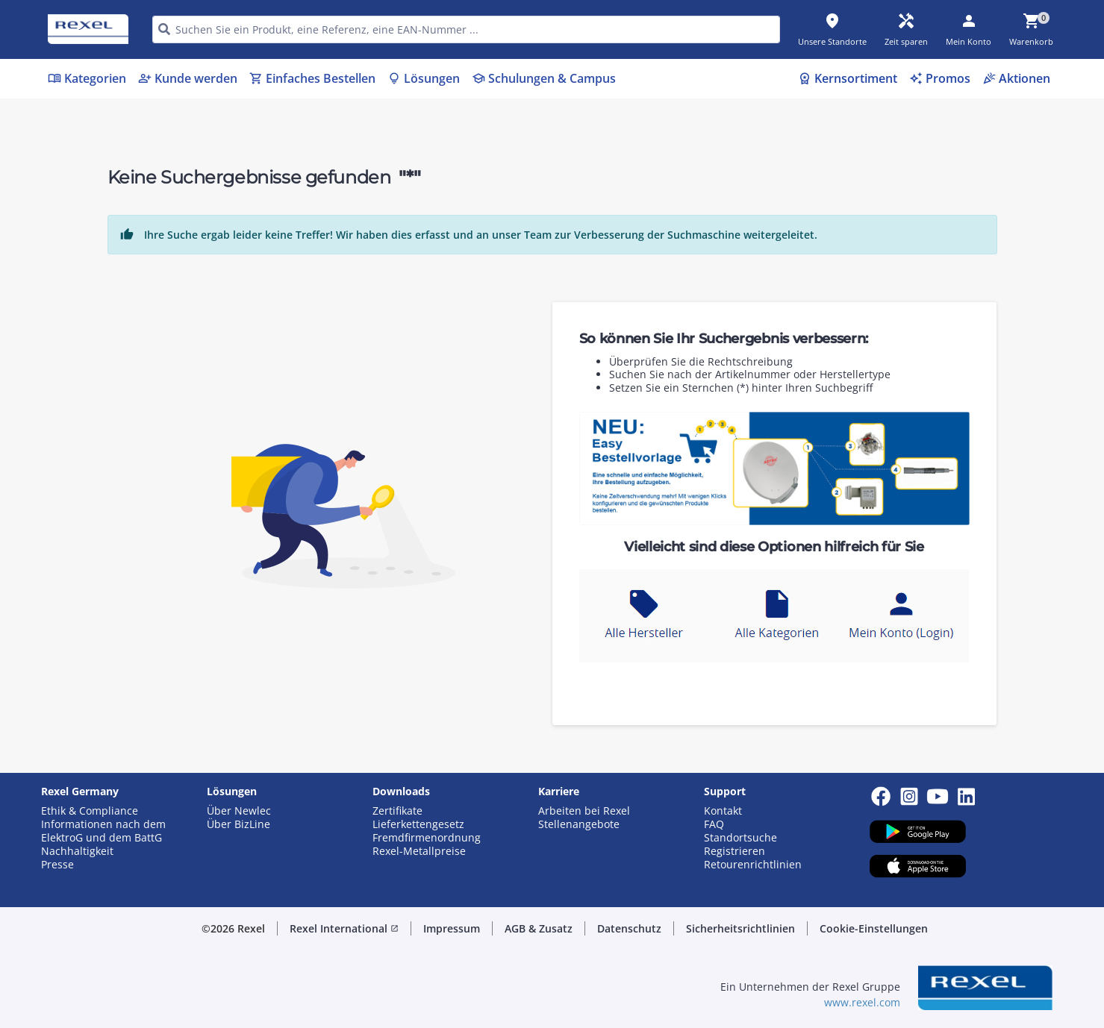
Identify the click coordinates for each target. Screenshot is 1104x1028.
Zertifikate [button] (397, 811)
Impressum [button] (451, 928)
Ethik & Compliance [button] (89, 811)
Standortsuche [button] (740, 837)
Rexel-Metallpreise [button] (419, 851)
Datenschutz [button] (629, 928)
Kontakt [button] (723, 811)
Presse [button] (57, 864)
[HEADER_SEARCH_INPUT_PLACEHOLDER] (466, 29)
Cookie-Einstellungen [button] (874, 928)
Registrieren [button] (734, 851)
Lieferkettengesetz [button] (418, 824)
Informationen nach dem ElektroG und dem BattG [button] (103, 831)
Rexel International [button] (344, 928)
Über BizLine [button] (238, 824)
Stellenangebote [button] (579, 824)
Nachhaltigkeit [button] (77, 851)
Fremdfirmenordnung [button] (426, 837)
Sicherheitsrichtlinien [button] (740, 928)
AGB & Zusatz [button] (539, 928)
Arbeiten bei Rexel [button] (584, 811)
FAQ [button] (714, 824)
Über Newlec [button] (239, 811)
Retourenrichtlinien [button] (753, 864)
